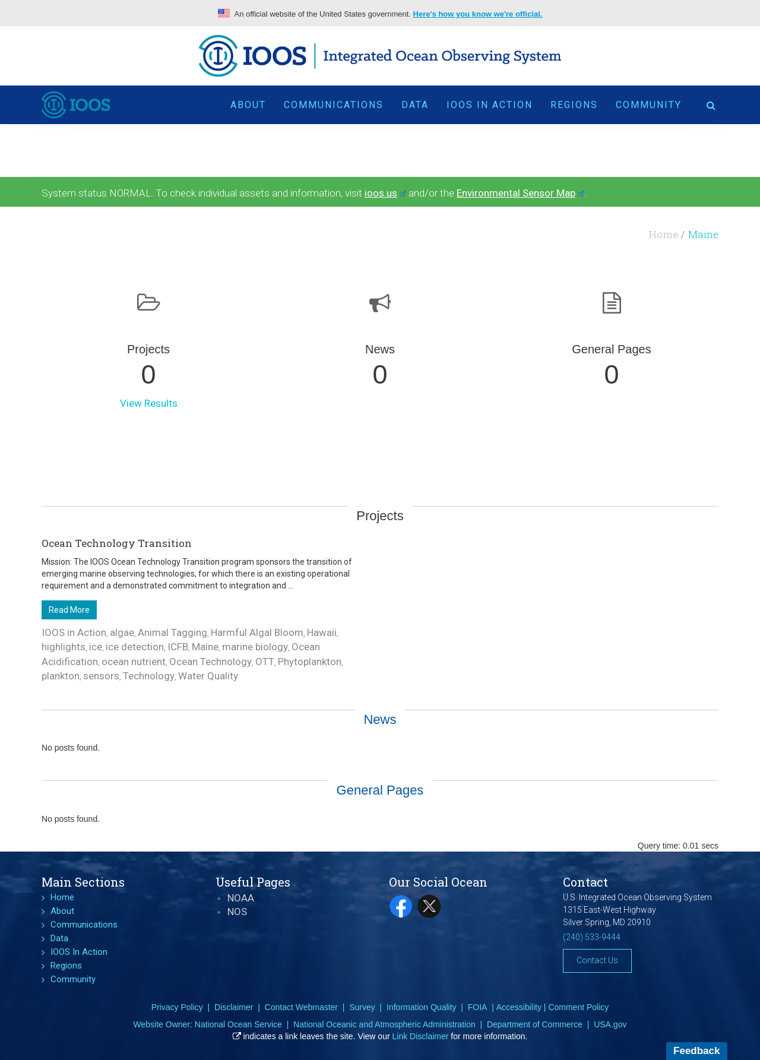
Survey (362, 1007)
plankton (61, 676)
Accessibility (519, 1007)
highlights (64, 647)
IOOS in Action (74, 632)
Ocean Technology (210, 661)
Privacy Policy (177, 1007)
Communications (334, 104)
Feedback (696, 1050)
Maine (205, 647)
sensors (101, 676)
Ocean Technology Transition (117, 543)
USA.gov (610, 1024)
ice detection (135, 647)
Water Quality (208, 676)
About (248, 104)
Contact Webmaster (301, 1007)
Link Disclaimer (420, 1036)
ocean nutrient (134, 661)
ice (95, 647)
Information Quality (422, 1007)
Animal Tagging (172, 632)
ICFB (177, 647)
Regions (574, 104)
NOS (237, 911)
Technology (149, 676)
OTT (264, 661)
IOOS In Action (489, 104)
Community (649, 104)
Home (663, 234)
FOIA (477, 1007)
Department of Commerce (534, 1024)
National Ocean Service (238, 1024)
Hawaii (322, 632)
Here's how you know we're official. (478, 14)
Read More (69, 610)
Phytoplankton (309, 661)
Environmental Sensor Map (520, 193)
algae (122, 632)
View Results (149, 403)
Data (415, 104)
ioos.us (385, 193)
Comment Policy (578, 1007)
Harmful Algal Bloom (257, 632)
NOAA (240, 898)
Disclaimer (233, 1007)
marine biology (255, 647)
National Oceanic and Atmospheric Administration (384, 1024)
